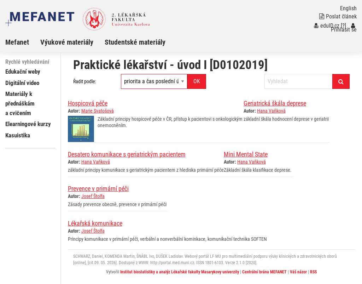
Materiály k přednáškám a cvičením (20, 103)
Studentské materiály (135, 42)
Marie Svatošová (97, 111)
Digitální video (22, 82)
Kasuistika (17, 135)
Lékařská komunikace (95, 223)
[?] (343, 25)
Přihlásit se (344, 28)
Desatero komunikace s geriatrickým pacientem (127, 154)
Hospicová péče (87, 103)
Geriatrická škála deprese (275, 103)
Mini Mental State (246, 154)
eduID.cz (326, 25)
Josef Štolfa (93, 196)
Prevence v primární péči (98, 188)
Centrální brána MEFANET (264, 271)
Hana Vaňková (271, 111)
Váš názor (298, 271)
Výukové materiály (66, 42)
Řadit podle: (84, 81)
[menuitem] (22, 42)
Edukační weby (22, 71)
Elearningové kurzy (28, 123)
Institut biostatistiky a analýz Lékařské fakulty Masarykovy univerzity (179, 271)
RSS (313, 271)
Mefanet (17, 42)
